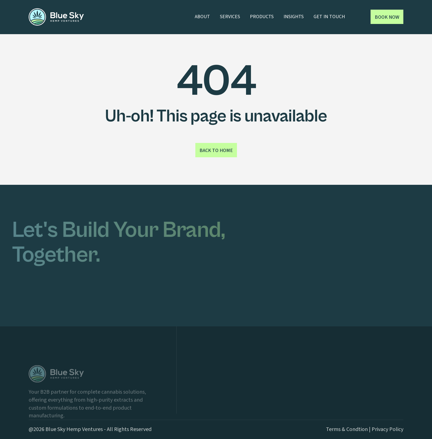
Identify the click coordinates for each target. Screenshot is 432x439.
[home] (56, 17)
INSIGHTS (294, 16)
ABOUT (202, 16)
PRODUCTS (262, 16)
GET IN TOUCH (329, 16)
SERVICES (230, 16)
